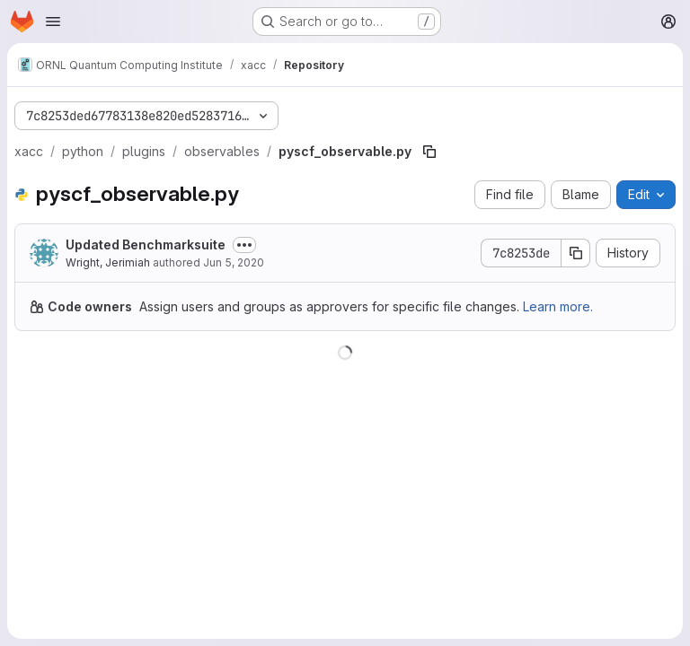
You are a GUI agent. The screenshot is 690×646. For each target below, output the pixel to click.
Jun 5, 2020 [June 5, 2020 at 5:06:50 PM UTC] (233, 262)
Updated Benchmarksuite (146, 244)
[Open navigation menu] (53, 21)
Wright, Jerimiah (108, 262)
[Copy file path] (429, 151)
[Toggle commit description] (244, 245)
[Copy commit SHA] (576, 253)
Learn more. (558, 306)
